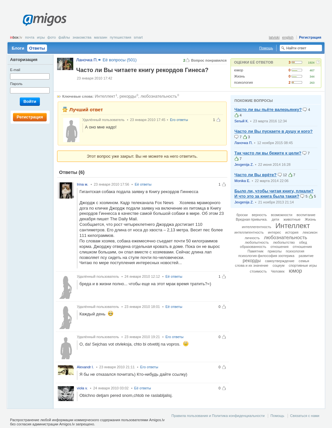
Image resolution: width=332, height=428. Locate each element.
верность (259, 215)
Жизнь (239, 76)
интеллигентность (249, 232)
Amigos (44, 19)
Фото (51, 37)
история (291, 232)
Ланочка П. (243, 143)
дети (275, 219)
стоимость (258, 271)
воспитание (306, 215)
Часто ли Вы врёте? (255, 174)
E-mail (15, 70)
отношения (302, 247)
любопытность (257, 242)
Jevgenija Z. (244, 164)
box (16, 37)
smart (138, 37)
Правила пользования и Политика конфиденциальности (218, 416)
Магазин (100, 37)
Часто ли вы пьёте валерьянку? (268, 109)
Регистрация (310, 37)
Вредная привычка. (251, 219)
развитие (306, 256)
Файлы (64, 37)
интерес (274, 232)
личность (252, 238)
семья (304, 261)
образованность (253, 247)
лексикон (309, 232)
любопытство (284, 242)
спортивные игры (303, 265)
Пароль (16, 84)
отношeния (279, 247)
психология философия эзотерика (266, 256)
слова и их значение (251, 265)
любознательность (159, 96)
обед (303, 242)
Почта (29, 37)
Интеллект (105, 96)
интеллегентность (256, 227)
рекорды (128, 96)
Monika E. (242, 181)
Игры (41, 37)
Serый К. (241, 121)
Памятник (255, 251)
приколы (275, 251)
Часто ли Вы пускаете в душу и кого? (273, 131)
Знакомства (82, 37)
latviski (274, 37)
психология (243, 82)
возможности (281, 215)
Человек (278, 271)
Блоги (18, 48)
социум (279, 265)
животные (292, 219)
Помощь (266, 48)
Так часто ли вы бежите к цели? (267, 153)
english (287, 37)
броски (242, 215)
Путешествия (120, 37)
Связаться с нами (304, 416)
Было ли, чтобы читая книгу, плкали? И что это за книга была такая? (274, 194)
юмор (238, 70)
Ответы (37, 48)
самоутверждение (279, 261)
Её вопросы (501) (119, 59)
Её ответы (143, 184)
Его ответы (179, 120)
